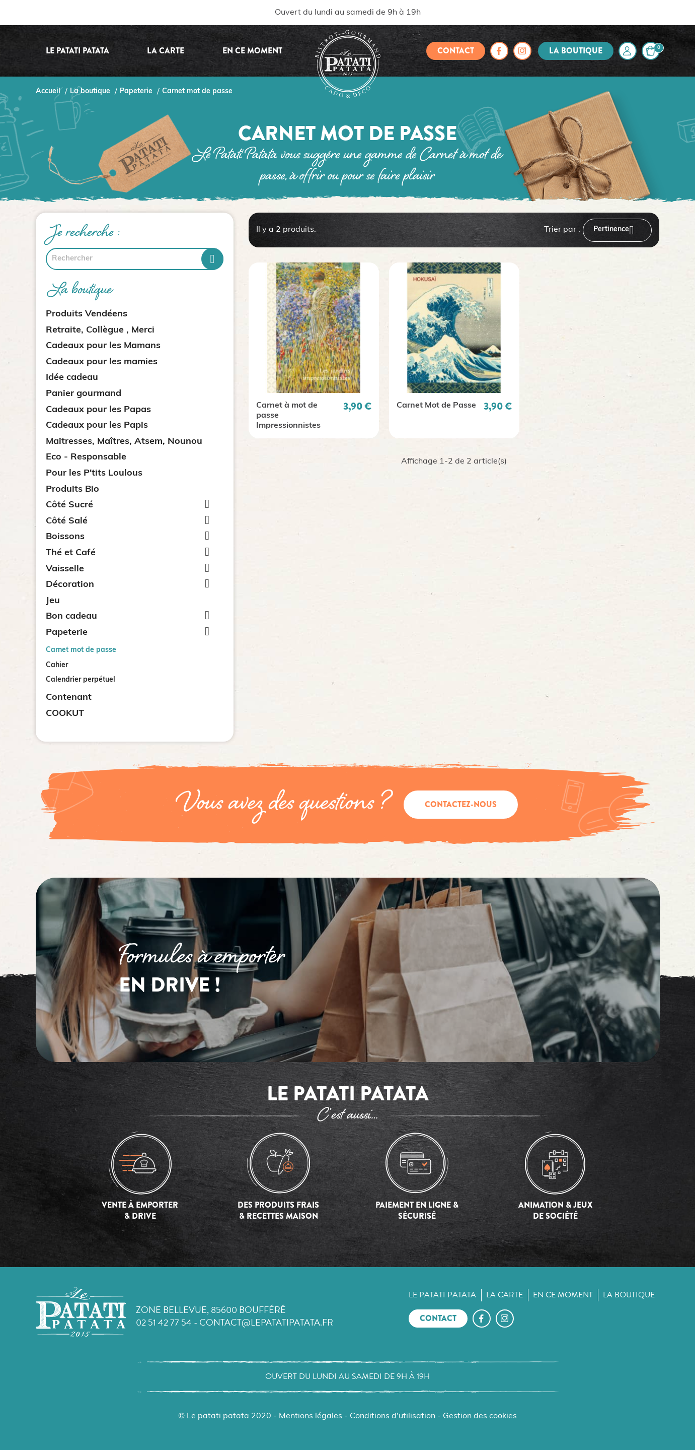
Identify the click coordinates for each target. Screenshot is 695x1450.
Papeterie (67, 632)
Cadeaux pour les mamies (102, 362)
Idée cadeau (72, 377)
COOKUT (65, 713)
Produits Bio (72, 489)
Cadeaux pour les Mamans (103, 346)
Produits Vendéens (86, 314)
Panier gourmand (83, 394)
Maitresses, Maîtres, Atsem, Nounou (124, 441)
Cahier (57, 665)
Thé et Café (71, 553)
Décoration (70, 584)
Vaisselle (65, 569)
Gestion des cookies (480, 1416)
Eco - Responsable (86, 457)
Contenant (69, 697)
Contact (455, 50)
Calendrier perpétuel (80, 680)
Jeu (53, 601)
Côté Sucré (69, 505)
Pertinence (617, 230)
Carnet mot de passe (81, 650)
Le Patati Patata (77, 50)
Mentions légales (310, 1416)
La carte (165, 50)
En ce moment (252, 50)
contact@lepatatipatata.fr (266, 1322)
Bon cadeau (71, 616)
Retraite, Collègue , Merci (100, 330)
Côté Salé (67, 521)
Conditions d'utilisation (392, 1416)
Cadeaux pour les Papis (97, 425)
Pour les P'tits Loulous (94, 473)
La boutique (575, 50)
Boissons (65, 537)
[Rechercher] (134, 259)
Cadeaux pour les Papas (98, 410)
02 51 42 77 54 (164, 1322)
